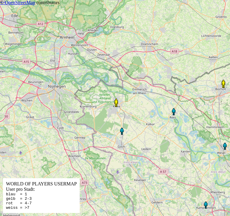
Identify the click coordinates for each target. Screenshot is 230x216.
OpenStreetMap (20, 2)
